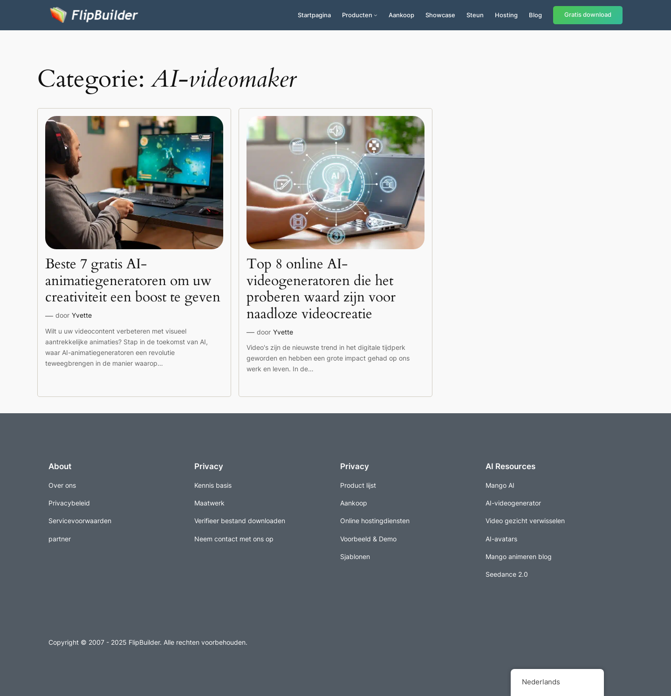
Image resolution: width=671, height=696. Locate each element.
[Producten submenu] (375, 15)
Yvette (82, 315)
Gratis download (587, 14)
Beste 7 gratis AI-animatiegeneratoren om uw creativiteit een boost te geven (132, 281)
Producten (357, 15)
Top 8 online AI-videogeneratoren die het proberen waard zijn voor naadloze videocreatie (321, 289)
